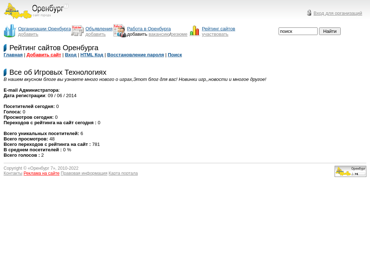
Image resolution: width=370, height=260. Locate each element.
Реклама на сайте (41, 173)
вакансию (159, 34)
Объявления (98, 28)
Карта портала (123, 173)
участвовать (215, 34)
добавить (28, 34)
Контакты (13, 173)
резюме (179, 34)
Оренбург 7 (41, 168)
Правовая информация (84, 173)
